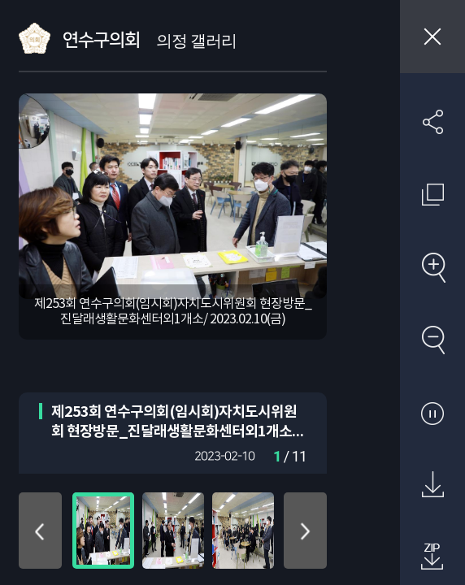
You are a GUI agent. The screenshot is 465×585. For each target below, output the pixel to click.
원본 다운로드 (432, 485)
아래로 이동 (305, 530)
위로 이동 (40, 530)
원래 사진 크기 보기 (432, 194)
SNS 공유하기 (432, 122)
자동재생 (432, 413)
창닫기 (432, 36)
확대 (432, 267)
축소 (432, 339)
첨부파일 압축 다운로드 (432, 557)
